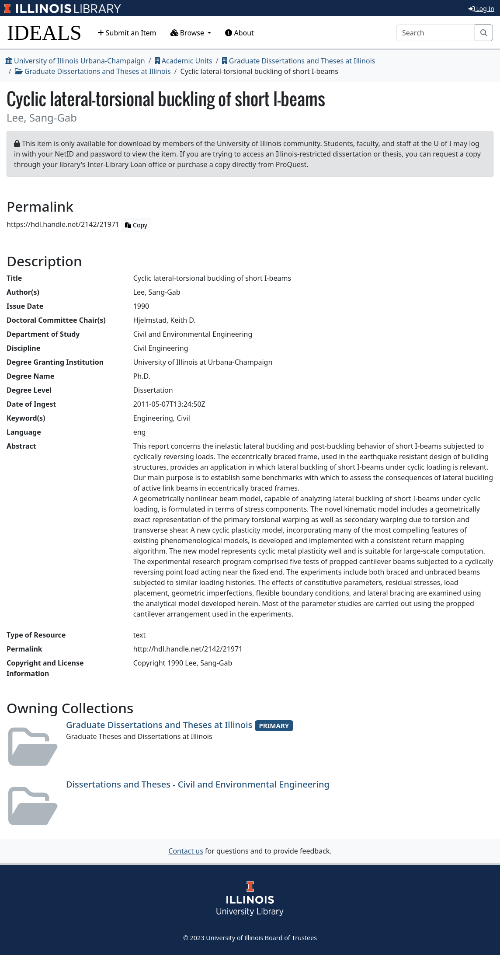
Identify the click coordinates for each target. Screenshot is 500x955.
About (239, 33)
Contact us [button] (185, 851)
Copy (136, 225)
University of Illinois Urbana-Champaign (75, 61)
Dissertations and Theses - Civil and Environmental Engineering (198, 784)
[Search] (435, 32)
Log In (481, 8)
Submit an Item (126, 33)
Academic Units (183, 61)
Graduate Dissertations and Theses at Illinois (298, 61)
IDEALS (44, 32)
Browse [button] (188, 33)
